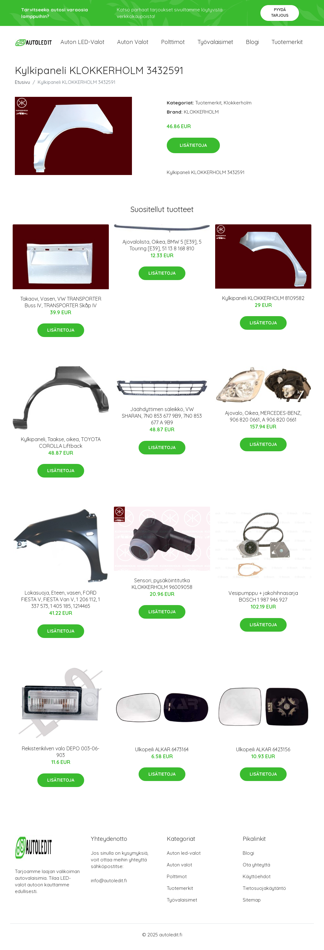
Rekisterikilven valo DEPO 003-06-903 (60, 756)
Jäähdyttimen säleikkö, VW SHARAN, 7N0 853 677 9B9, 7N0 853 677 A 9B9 (162, 420)
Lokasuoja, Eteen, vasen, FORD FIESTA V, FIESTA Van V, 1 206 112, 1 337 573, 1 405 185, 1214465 (60, 604)
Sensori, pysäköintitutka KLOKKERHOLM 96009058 (162, 588)
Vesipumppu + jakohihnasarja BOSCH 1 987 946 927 (263, 600)
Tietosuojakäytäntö (264, 893)
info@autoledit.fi (109, 885)
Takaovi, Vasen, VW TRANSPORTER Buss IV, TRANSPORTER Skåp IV (60, 306)
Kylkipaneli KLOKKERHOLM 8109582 (263, 302)
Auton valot (132, 44)
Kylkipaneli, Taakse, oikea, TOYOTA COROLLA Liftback (61, 447)
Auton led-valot (184, 857)
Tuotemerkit (287, 44)
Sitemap (252, 904)
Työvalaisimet (215, 44)
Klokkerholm (238, 107)
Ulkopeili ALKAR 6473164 (162, 754)
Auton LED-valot (82, 44)
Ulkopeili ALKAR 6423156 (263, 754)
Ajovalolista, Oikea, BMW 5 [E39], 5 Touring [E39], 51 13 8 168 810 (162, 249)
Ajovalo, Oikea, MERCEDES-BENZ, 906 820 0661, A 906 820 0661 (263, 420)
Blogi (252, 44)
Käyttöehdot (257, 881)
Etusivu (22, 87)
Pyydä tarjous (280, 12)
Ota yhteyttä (256, 869)
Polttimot (173, 44)
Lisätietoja (193, 150)
